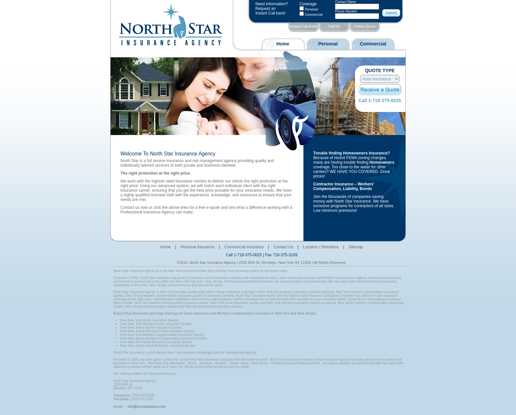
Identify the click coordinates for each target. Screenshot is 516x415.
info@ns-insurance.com (147, 406)
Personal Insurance (198, 247)
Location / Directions (321, 247)
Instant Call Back (303, 26)
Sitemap (355, 247)
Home (282, 43)
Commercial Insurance (244, 247)
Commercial (373, 43)
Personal (311, 9)
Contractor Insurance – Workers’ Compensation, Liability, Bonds (343, 186)
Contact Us (283, 247)
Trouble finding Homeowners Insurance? (351, 153)
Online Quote (364, 26)
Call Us (334, 26)
